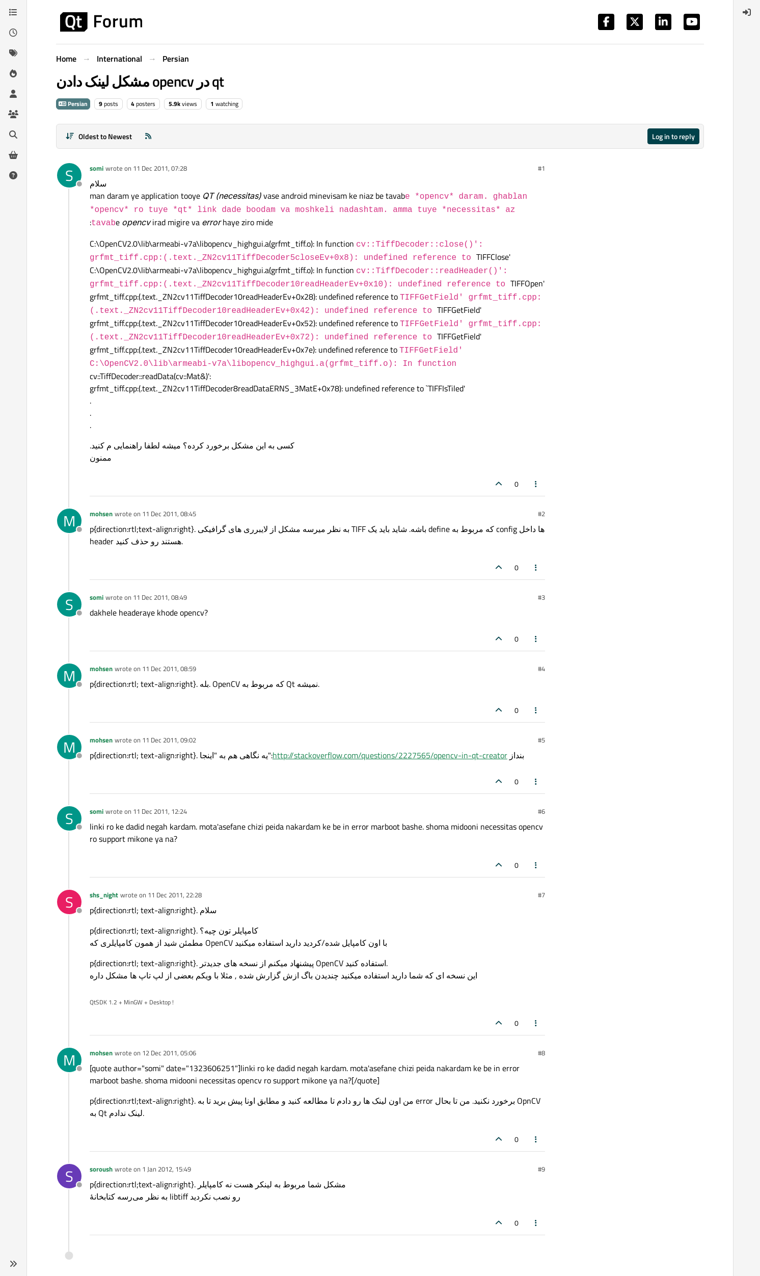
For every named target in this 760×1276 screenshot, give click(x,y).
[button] (13, 1264)
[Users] (13, 94)
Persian (73, 104)
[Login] (747, 12)
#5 (541, 740)
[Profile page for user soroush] (69, 1176)
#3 (541, 597)
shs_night (104, 895)
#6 (541, 811)
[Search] (13, 134)
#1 (541, 168)
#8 (541, 1053)
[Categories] (13, 12)
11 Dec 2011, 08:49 (160, 597)
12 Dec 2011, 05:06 (169, 1053)
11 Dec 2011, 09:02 (169, 740)
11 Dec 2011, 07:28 (160, 168)
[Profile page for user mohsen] (69, 521)
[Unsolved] (13, 175)
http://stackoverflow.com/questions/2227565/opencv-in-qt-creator (390, 755)
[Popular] (13, 73)
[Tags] (13, 53)
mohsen (101, 514)
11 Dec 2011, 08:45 (169, 514)
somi (96, 168)
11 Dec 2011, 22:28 (175, 895)
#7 (541, 895)
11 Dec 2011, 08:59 (169, 668)
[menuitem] (747, 12)
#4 (541, 668)
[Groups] (13, 114)
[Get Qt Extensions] (13, 155)
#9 (541, 1169)
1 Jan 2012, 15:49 (166, 1169)
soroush (101, 1169)
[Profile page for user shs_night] (69, 902)
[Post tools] (536, 484)
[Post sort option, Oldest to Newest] (99, 136)
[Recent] (13, 32)
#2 (541, 514)
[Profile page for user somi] (69, 175)
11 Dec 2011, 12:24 (160, 811)
